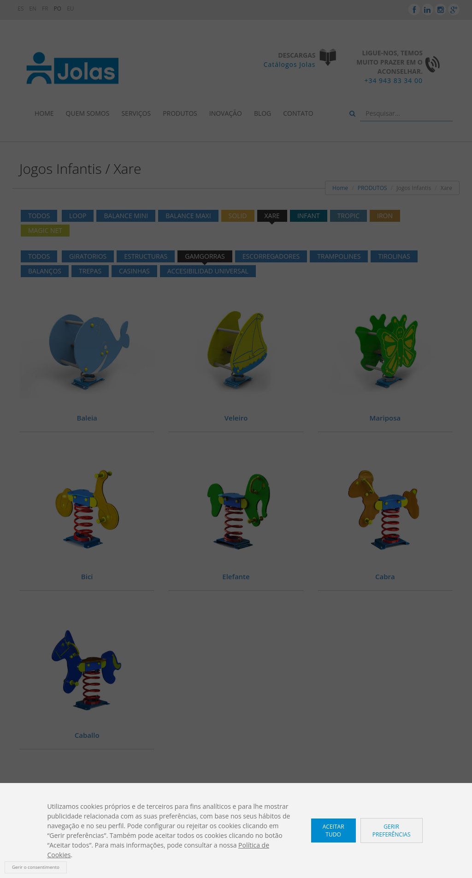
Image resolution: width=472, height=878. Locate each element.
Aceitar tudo (333, 830)
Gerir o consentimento (35, 867)
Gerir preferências (391, 830)
